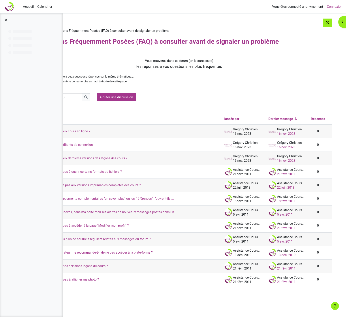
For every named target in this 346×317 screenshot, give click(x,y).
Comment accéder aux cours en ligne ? (113, 140)
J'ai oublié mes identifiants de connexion (115, 154)
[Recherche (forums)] (107, 106)
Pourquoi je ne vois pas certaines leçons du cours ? (122, 283)
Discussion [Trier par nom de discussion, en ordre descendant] (90, 128)
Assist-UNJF (85, 31)
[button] (78, 106)
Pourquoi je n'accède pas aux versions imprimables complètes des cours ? (139, 194)
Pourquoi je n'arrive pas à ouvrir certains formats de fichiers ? (130, 181)
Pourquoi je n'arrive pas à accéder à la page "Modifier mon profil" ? (133, 242)
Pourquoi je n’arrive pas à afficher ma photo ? (118, 296)
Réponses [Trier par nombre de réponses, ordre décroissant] (311, 128)
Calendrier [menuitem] (44, 7)
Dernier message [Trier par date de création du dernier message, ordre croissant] (273, 128)
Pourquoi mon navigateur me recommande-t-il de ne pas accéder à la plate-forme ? (145, 269)
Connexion (334, 7)
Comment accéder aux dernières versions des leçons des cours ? (133, 167)
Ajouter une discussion (166, 106)
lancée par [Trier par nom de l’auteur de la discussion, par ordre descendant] (225, 128)
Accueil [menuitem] (28, 7)
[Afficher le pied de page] (335, 306)
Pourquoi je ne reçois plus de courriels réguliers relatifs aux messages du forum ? (144, 256)
